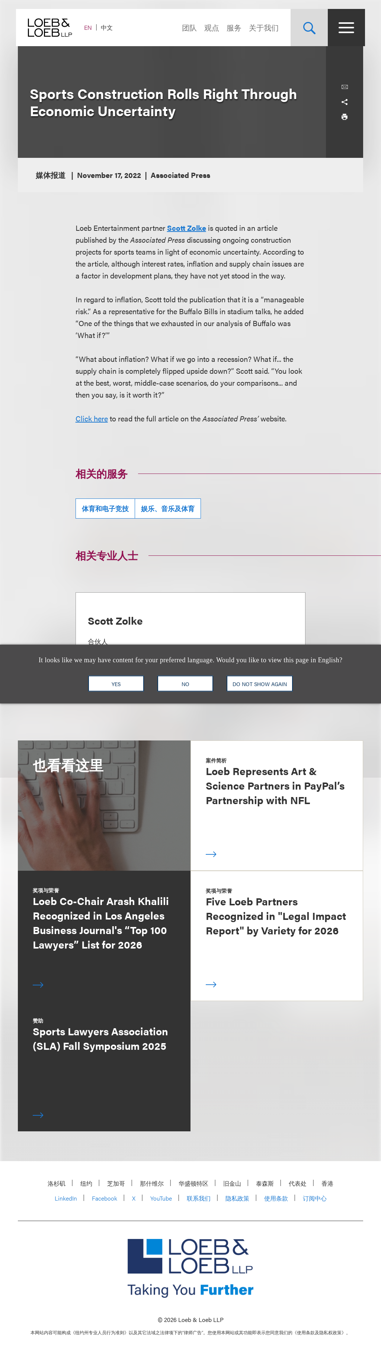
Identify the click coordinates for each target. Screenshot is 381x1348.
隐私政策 (237, 1198)
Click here (92, 418)
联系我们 (199, 1198)
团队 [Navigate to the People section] (187, 27)
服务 (232, 27)
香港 (327, 1183)
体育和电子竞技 (105, 508)
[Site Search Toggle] (307, 27)
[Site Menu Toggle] (344, 27)
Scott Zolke (186, 227)
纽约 (86, 1183)
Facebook (104, 1198)
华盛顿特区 (193, 1183)
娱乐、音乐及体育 (168, 508)
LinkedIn (66, 1198)
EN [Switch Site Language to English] (90, 27)
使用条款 (276, 1198)
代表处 (298, 1183)
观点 (209, 27)
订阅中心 (315, 1198)
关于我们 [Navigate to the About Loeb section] (262, 27)
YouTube (161, 1198)
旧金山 (232, 1183)
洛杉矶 (56, 1183)
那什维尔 (152, 1183)
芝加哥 (116, 1183)
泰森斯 (265, 1183)
